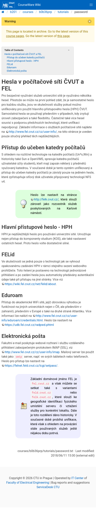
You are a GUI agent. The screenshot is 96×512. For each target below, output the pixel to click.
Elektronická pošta (17, 70)
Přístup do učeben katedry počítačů (26, 57)
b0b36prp (45, 12)
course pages (15, 36)
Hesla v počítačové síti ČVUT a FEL (23, 54)
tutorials (63, 12)
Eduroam (11, 67)
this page (63, 36)
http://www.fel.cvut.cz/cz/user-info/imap (32, 352)
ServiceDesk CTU (48, 487)
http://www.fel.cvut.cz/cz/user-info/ (33, 131)
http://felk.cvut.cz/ (46, 199)
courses (28, 12)
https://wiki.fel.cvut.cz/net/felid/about (30, 284)
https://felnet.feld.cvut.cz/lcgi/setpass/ (31, 365)
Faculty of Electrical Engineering (27, 482)
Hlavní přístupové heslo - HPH (23, 60)
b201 (13, 12)
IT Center (77, 478)
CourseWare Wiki (21, 5)
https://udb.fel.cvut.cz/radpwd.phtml (29, 325)
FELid (10, 64)
